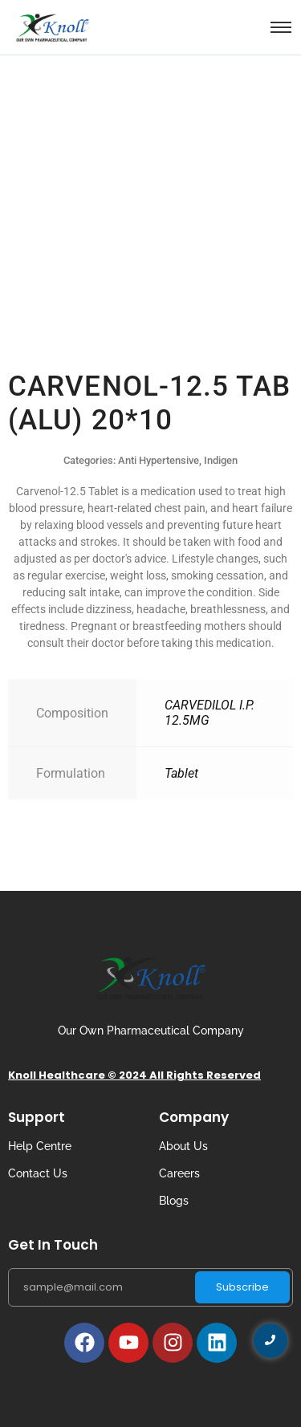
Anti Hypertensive (158, 460)
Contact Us (37, 1173)
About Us (183, 1146)
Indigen (221, 460)
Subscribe (242, 1287)
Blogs (174, 1200)
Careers (179, 1173)
